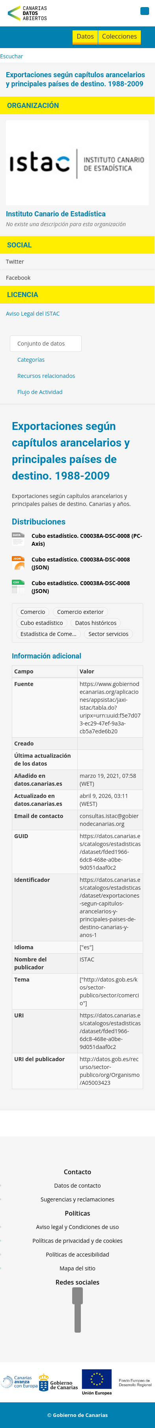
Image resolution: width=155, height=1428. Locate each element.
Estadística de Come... (49, 634)
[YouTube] (78, 1324)
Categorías (31, 359)
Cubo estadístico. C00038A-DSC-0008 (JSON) (81, 563)
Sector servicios (108, 634)
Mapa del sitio (77, 1268)
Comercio (33, 611)
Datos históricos (95, 623)
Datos (85, 36)
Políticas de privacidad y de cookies (77, 1240)
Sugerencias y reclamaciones (77, 1199)
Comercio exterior (80, 611)
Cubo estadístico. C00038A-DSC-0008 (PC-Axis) (87, 539)
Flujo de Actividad (40, 392)
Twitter (15, 261)
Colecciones (119, 36)
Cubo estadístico (42, 623)
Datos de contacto (77, 1185)
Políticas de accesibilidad (77, 1254)
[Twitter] (78, 1310)
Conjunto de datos (41, 343)
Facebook (18, 277)
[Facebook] (77, 1296)
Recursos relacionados (46, 375)
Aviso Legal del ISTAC (33, 313)
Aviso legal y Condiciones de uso (77, 1227)
